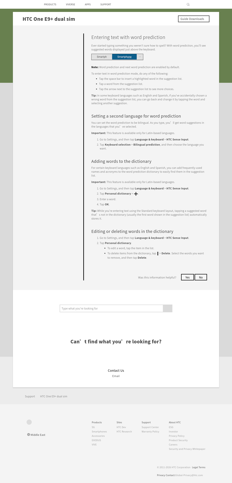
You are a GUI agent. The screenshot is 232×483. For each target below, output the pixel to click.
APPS (92, 4)
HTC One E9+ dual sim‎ (57, 395)
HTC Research (119, 431)
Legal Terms (198, 466)
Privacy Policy (174, 435)
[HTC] (30, 4)
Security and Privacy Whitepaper (186, 448)
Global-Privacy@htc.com (188, 474)
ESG (168, 426)
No (201, 277)
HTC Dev (116, 426)
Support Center (147, 426)
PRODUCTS (51, 4)
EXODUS (90, 439)
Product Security (176, 439)
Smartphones (93, 431)
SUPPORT (111, 4)
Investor (171, 431)
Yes (186, 277)
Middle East (39, 434)
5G (86, 426)
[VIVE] (201, 4)
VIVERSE (73, 4)
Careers (170, 444)
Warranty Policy (147, 431)
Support (31, 395)
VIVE (88, 444)
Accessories (92, 435)
